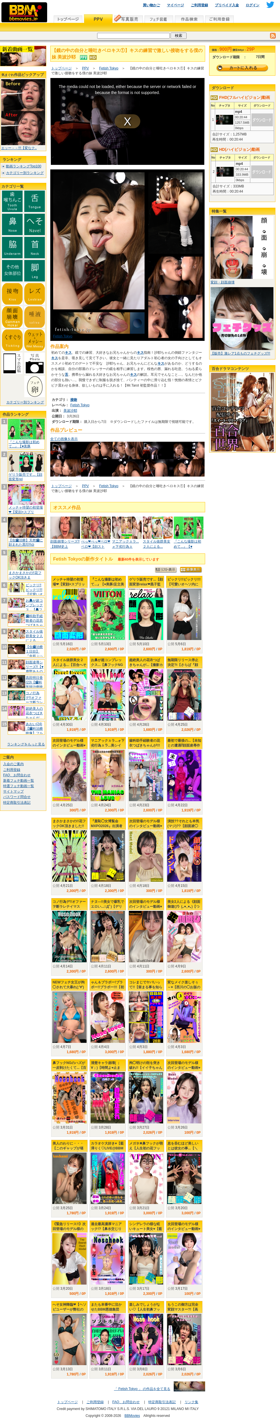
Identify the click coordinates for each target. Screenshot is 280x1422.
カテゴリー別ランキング (25, 173)
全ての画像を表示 (64, 439)
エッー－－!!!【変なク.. (19, 148)
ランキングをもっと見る (26, 744)
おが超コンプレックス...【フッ (34, 607)
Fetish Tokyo (108, 68)
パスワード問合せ (17, 797)
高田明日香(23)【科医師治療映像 (34, 684)
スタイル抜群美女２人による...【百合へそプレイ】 (69, 665)
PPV (85, 68)
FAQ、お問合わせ (17, 775)
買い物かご (151, 5)
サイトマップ (13, 791)
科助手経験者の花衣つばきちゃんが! (34, 622)
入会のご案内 (13, 764)
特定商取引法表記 (17, 803)
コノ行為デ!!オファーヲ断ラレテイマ (34, 700)
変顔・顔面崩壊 (223, 282)
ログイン (252, 5)
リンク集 (191, 1402)
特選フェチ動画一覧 (18, 786)
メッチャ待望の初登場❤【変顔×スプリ (26, 509)
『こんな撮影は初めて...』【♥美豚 (24, 444)
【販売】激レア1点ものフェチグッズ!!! (240, 353)
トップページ (61, 68)
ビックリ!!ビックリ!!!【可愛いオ (34, 589)
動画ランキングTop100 (23, 166)
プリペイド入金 (227, 5)
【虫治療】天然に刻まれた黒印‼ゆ (26, 542)
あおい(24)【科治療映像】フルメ (34, 730)
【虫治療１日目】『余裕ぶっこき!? (34, 653)
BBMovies (132, 1416)
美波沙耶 (70, 411)
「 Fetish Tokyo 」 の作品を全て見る (142, 1389)
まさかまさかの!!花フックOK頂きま (25, 575)
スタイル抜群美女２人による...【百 (34, 638)
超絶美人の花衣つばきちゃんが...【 (34, 715)
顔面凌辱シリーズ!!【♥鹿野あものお (34, 669)
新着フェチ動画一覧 (18, 781)
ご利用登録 (199, 5)
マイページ (175, 5)
